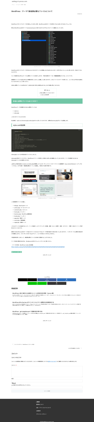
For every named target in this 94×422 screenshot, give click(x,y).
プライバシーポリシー (41, 412)
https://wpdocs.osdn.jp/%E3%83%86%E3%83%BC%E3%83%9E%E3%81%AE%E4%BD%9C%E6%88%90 (37, 247)
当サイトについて (52, 358)
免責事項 (38, 409)
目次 (45, 90)
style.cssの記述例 (45, 94)
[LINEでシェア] (59, 279)
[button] (71, 279)
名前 (12, 377)
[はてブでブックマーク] (47, 279)
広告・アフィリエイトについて (43, 406)
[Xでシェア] (23, 279)
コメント (14, 361)
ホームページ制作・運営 (16, 252)
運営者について (40, 403)
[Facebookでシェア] (35, 279)
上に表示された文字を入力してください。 (21, 383)
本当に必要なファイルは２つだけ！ (47, 92)
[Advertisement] (47, 18)
